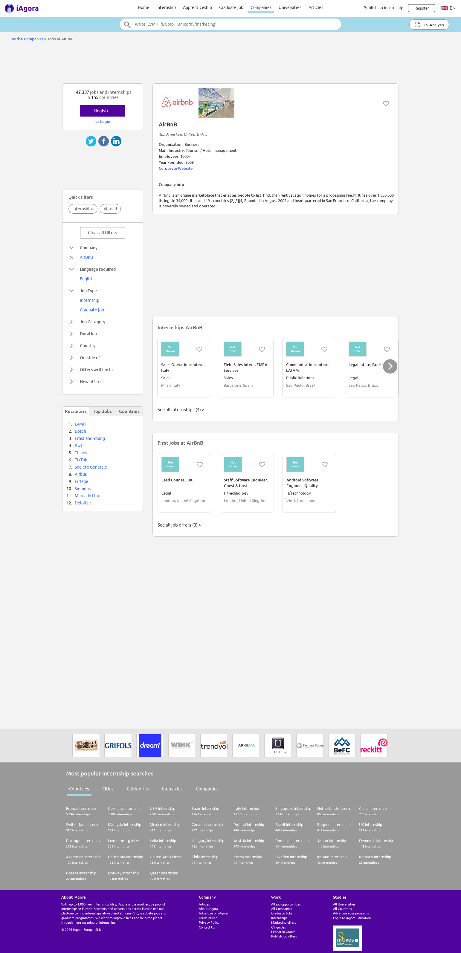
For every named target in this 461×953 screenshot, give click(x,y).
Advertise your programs (351, 913)
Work (15, 38)
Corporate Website (176, 168)
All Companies (281, 909)
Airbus (81, 474)
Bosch (80, 431)
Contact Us (207, 927)
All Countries (342, 909)
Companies (261, 7)
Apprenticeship (197, 7)
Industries (172, 788)
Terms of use (208, 918)
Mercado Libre (88, 495)
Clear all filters (102, 232)
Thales (81, 452)
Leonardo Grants (283, 932)
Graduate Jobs (281, 913)
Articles (316, 7)
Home (143, 7)
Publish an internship (383, 7)
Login (105, 121)
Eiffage (81, 481)
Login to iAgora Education (352, 918)
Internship (166, 7)
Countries (79, 788)
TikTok (81, 460)
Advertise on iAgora (213, 913)
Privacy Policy (209, 922)
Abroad (110, 208)
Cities (108, 788)
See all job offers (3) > (179, 524)
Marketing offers (283, 922)
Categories (138, 788)
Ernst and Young (90, 438)
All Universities (344, 904)
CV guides (278, 927)
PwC (79, 445)
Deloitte (83, 503)
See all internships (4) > (181, 409)
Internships (83, 208)
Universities (290, 7)
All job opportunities (286, 904)
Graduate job (231, 7)
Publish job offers (284, 936)
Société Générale (91, 467)
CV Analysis (429, 24)
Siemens (83, 488)
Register (102, 110)
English (87, 278)
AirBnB (86, 257)
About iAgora (208, 909)
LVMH (80, 424)
